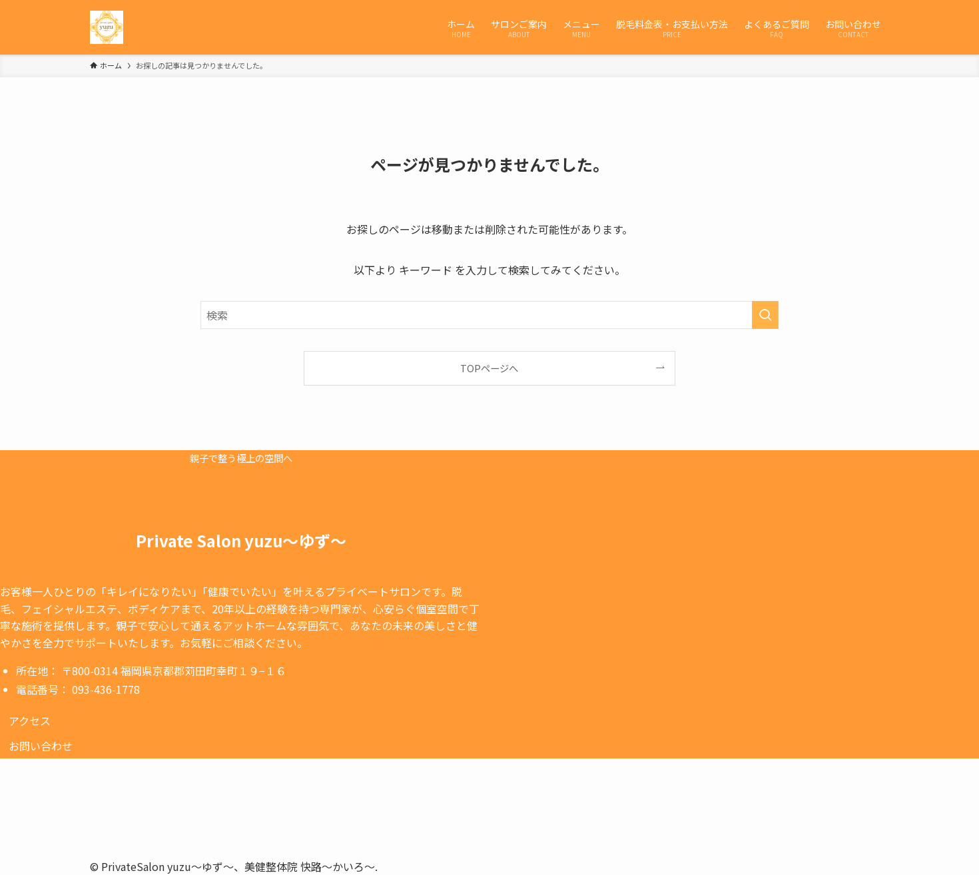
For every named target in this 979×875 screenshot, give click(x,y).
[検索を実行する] (765, 315)
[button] (29, 720)
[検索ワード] (489, 315)
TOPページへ (489, 368)
